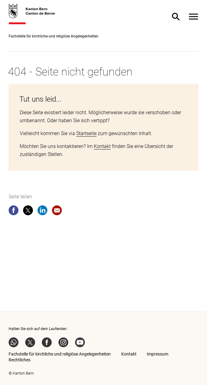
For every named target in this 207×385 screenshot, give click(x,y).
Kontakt (102, 146)
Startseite (86, 133)
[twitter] (28, 211)
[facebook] (13, 211)
